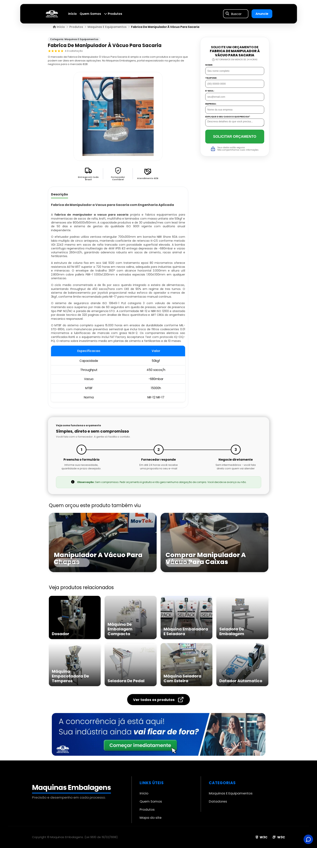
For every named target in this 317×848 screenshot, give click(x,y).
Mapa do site (151, 817)
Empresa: (210, 103)
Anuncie (261, 13)
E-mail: (209, 90)
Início (72, 14)
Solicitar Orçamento (234, 137)
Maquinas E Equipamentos (231, 793)
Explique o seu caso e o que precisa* (227, 116)
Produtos (113, 14)
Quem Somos (90, 14)
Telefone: (211, 77)
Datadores (218, 801)
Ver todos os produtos (158, 699)
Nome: (209, 64)
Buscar (236, 13)
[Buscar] (227, 13)
